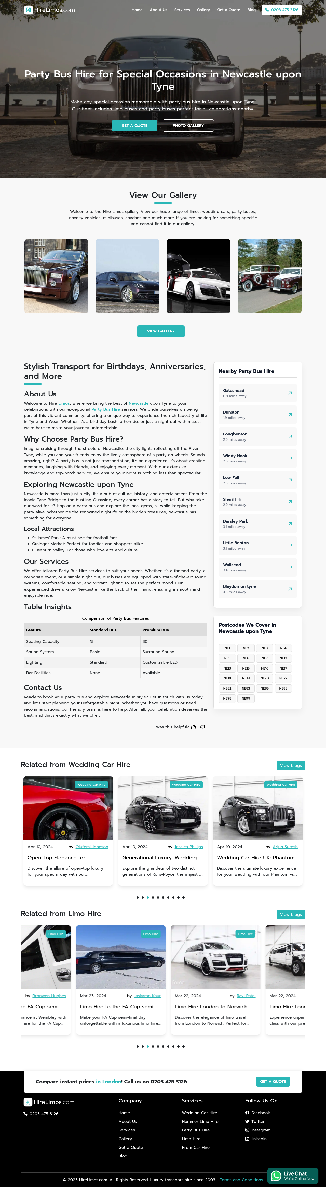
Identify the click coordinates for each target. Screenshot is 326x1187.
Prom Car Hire (196, 1147)
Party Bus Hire (106, 409)
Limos (64, 403)
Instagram (257, 1130)
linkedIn (256, 1139)
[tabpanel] (68, 831)
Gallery (203, 10)
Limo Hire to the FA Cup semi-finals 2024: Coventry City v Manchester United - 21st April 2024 (160, 1007)
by (89, 847)
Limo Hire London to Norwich (253, 1006)
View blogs (291, 766)
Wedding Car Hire (91, 784)
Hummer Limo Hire (200, 1121)
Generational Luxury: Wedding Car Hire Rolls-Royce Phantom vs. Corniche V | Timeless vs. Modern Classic (257, 858)
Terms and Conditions (241, 1180)
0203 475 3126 (281, 10)
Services (182, 10)
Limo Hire (98, 933)
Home (137, 10)
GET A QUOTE (134, 125)
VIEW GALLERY (161, 331)
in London (108, 1081)
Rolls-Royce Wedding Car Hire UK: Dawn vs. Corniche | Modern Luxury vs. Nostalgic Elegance (67, 858)
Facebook (257, 1113)
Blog (251, 10)
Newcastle (139, 403)
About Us (158, 10)
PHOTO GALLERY (188, 125)
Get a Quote (228, 10)
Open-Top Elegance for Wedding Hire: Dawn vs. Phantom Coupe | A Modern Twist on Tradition (163, 858)
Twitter (255, 1121)
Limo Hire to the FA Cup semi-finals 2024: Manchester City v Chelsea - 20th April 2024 (65, 1007)
